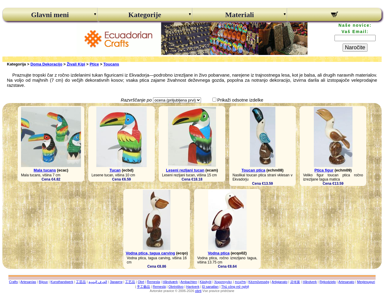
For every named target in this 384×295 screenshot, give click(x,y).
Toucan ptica (253, 170)
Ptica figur (324, 170)
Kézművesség (258, 282)
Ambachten (188, 282)
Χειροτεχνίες (223, 282)
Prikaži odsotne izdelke (240, 99)
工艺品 (130, 282)
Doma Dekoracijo (46, 64)
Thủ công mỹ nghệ (235, 286)
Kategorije (144, 15)
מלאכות (240, 282)
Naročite (355, 47)
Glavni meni (50, 15)
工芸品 (81, 282)
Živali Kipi (76, 64)
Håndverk (310, 282)
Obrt (141, 282)
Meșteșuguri (366, 282)
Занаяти (116, 282)
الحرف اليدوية (97, 282)
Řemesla (153, 282)
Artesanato (346, 282)
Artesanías (28, 282)
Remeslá (159, 286)
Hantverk (193, 286)
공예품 (295, 282)
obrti (198, 291)
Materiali (239, 15)
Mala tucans (45, 170)
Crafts (13, 282)
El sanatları (210, 286)
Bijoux (43, 282)
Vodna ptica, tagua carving (150, 253)
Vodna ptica (219, 253)
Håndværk (170, 282)
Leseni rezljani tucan (185, 170)
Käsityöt (206, 282)
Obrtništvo (175, 286)
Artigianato (279, 282)
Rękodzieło (328, 282)
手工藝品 (143, 286)
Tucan (115, 170)
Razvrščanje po (136, 99)
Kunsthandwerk (61, 282)
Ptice (94, 64)
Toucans (111, 64)
